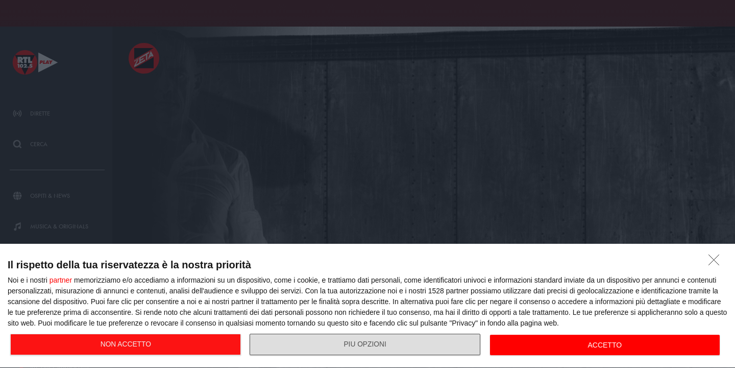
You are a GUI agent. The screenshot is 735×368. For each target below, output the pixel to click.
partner (61, 280)
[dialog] (367, 306)
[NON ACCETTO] (716, 263)
